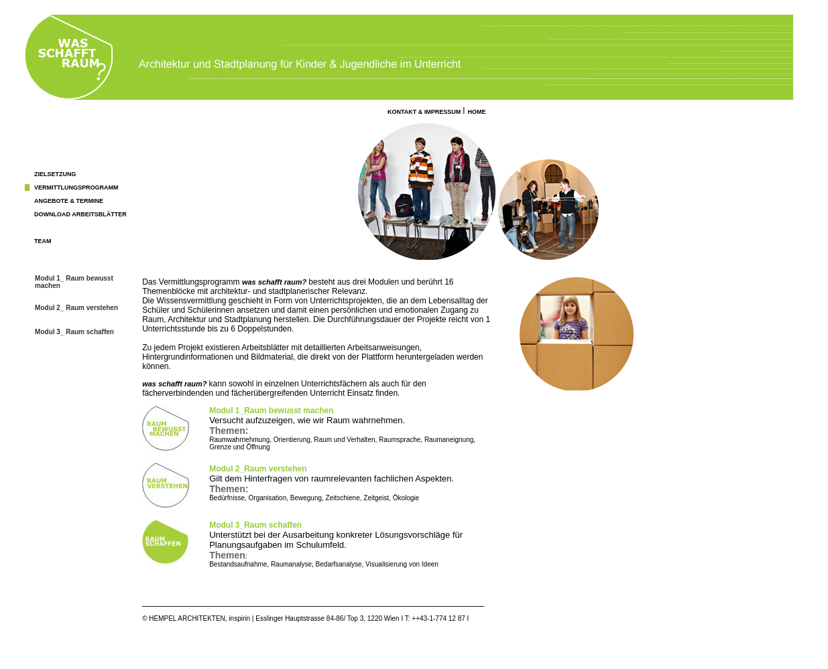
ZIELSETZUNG (55, 174)
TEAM (43, 241)
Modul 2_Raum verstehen (257, 468)
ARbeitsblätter (98, 214)
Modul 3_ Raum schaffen (74, 332)
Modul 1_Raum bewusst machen (271, 410)
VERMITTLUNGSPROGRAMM (76, 187)
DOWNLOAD (52, 214)
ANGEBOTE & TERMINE (68, 201)
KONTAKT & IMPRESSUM (425, 111)
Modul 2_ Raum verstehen (76, 307)
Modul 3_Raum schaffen (255, 525)
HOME (477, 111)
